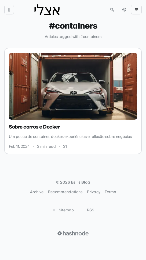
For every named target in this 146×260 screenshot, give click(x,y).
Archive (36, 192)
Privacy (93, 192)
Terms (110, 192)
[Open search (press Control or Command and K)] (112, 9)
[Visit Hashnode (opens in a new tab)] (73, 233)
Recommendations (65, 192)
